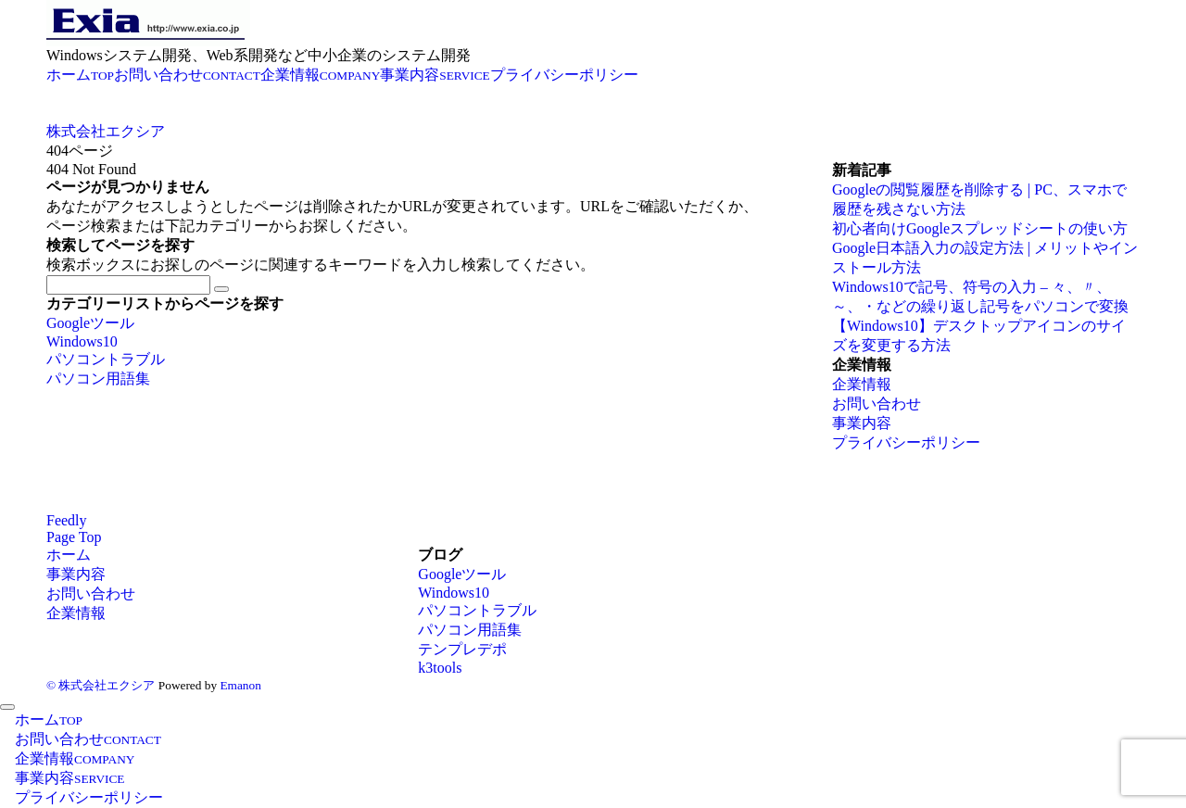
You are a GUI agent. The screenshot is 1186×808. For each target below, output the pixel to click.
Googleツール (90, 323)
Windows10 (82, 341)
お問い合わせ (876, 403)
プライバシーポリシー (906, 442)
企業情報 (861, 384)
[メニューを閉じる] (7, 707)
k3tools (439, 667)
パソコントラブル (105, 359)
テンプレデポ (462, 649)
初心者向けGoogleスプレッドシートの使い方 (980, 228)
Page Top (73, 537)
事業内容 (861, 423)
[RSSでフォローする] (66, 520)
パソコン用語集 (98, 378)
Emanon (240, 685)
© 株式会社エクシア (100, 685)
